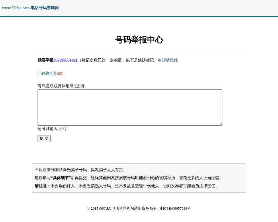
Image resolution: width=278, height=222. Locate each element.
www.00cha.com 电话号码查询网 (30, 8)
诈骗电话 (48, 73)
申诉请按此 (168, 60)
